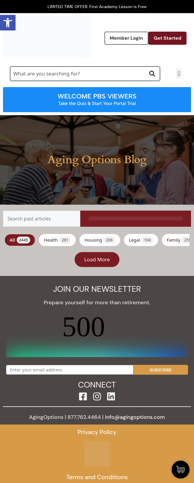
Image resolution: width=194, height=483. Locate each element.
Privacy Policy (97, 432)
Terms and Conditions (97, 477)
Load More (97, 259)
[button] (179, 73)
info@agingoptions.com (135, 417)
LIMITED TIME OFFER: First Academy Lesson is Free (97, 6)
